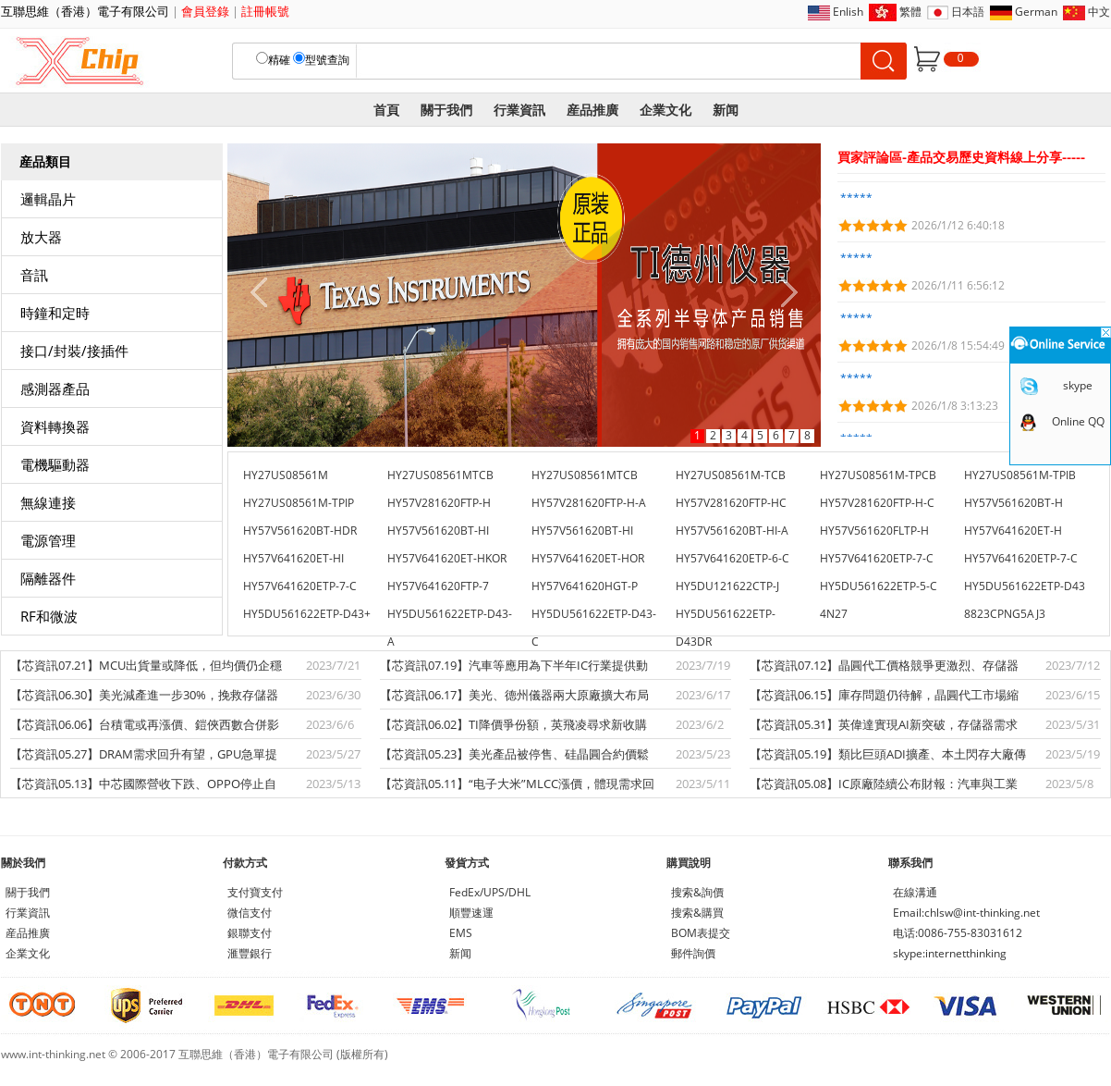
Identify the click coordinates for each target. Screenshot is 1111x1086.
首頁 (386, 109)
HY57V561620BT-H (1013, 503)
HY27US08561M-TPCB (878, 475)
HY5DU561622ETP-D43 (1024, 586)
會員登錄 (205, 11)
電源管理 (48, 540)
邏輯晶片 (48, 199)
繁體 (910, 11)
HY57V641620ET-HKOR (447, 558)
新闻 (726, 109)
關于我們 (446, 109)
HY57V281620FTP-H (439, 503)
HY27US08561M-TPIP (298, 503)
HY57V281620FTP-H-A (588, 503)
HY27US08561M (285, 475)
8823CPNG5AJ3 (1004, 614)
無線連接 (48, 502)
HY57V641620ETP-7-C (877, 558)
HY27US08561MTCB (440, 475)
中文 (1099, 11)
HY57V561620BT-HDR (300, 530)
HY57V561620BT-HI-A (732, 530)
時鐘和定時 (55, 312)
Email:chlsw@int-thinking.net (966, 912)
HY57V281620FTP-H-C (877, 503)
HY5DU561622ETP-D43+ (307, 614)
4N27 (834, 614)
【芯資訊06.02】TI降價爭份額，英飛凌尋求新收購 (513, 724)
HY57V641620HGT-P (584, 586)
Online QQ (1078, 421)
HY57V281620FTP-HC (731, 503)
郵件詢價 (693, 953)
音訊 (34, 274)
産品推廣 (592, 109)
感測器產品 (55, 388)
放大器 (41, 237)
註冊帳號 (265, 11)
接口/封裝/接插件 (74, 350)
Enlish (848, 11)
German (1036, 11)
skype (1078, 385)
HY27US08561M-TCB (731, 475)
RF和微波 (49, 616)
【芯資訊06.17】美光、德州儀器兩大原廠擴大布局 (514, 694)
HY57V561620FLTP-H (874, 530)
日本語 (967, 11)
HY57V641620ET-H (1013, 530)
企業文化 (665, 109)
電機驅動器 (55, 464)
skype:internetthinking (950, 953)
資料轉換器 (55, 426)
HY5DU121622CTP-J (727, 586)
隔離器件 (48, 578)
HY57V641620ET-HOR (587, 558)
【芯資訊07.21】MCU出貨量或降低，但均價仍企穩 (146, 665)
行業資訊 (519, 109)
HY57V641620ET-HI (293, 558)
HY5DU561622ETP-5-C (878, 586)
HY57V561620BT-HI (438, 530)
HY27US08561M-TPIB (1020, 475)
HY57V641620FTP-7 (438, 586)
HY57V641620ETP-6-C (732, 558)
